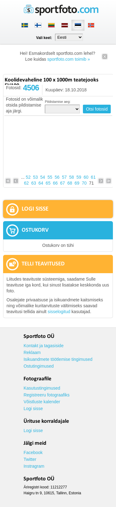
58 (71, 177)
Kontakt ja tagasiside (43, 345)
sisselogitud (59, 311)
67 (62, 183)
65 (48, 183)
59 (78, 177)
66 (55, 183)
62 (26, 183)
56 (57, 177)
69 (77, 183)
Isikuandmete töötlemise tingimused (58, 359)
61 (93, 177)
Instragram (34, 466)
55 (49, 177)
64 (40, 183)
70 (84, 183)
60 (86, 177)
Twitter (30, 459)
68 (69, 183)
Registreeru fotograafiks (47, 394)
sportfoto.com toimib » (68, 59)
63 (33, 183)
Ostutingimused (39, 366)
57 (64, 177)
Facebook (33, 452)
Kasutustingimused (42, 388)
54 (42, 177)
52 (28, 177)
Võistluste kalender (42, 401)
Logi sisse (33, 408)
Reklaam (32, 352)
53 (35, 177)
